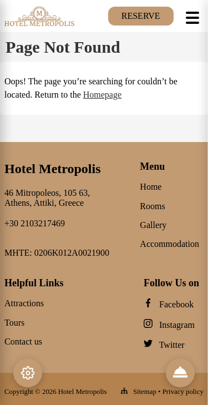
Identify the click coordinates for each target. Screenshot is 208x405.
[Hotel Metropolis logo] (39, 24)
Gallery (153, 225)
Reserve (140, 16)
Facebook (176, 304)
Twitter (172, 345)
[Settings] (27, 372)
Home (150, 186)
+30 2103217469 (34, 223)
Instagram (177, 325)
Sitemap (144, 392)
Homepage (102, 94)
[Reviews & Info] (180, 372)
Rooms (152, 206)
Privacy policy (183, 392)
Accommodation (169, 244)
